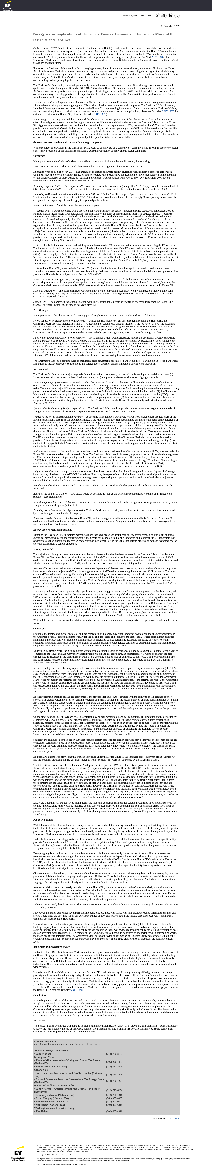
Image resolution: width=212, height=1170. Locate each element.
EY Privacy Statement (78, 1164)
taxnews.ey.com (130, 15)
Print (142, 15)
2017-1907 (168, 111)
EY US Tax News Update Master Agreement (53, 1164)
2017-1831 (99, 114)
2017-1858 (157, 57)
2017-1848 (77, 990)
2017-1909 (173, 1118)
